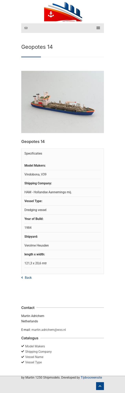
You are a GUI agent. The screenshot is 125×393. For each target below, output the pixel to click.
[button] (98, 28)
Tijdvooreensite (91, 377)
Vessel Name (34, 357)
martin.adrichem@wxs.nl (48, 330)
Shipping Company (38, 352)
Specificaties (33, 153)
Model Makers (35, 346)
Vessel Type (33, 362)
